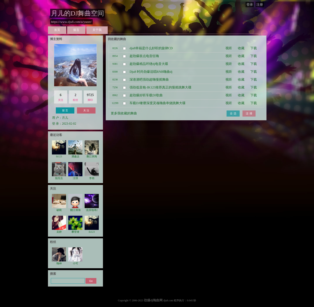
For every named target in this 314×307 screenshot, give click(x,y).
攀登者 (75, 224)
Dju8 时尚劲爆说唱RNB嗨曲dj (151, 71)
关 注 (86, 110)
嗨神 (59, 256)
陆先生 (59, 171)
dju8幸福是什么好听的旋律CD (151, 48)
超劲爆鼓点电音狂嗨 (144, 56)
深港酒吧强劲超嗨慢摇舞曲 (149, 79)
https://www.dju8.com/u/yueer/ (71, 22)
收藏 (241, 48)
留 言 (65, 110)
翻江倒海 (92, 149)
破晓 (59, 203)
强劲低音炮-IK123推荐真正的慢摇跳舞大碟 (160, 87)
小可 (75, 256)
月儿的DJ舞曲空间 (77, 13)
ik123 (59, 149)
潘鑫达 (75, 149)
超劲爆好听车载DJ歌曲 (146, 95)
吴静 (59, 224)
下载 (253, 48)
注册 (259, 4)
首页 (57, 30)
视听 (228, 48)
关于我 (97, 30)
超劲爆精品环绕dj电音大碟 (149, 64)
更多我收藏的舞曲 (124, 113)
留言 (76, 30)
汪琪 (75, 171)
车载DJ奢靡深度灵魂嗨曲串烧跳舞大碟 (158, 103)
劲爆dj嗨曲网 (153, 300)
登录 (249, 4)
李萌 (92, 171)
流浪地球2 (92, 203)
